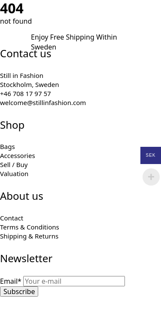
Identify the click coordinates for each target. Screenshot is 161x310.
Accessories (17, 155)
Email (11, 281)
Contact (11, 218)
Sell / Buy (14, 164)
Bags (7, 146)
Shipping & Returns (29, 236)
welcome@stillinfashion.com (43, 102)
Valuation (14, 173)
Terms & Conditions (29, 227)
